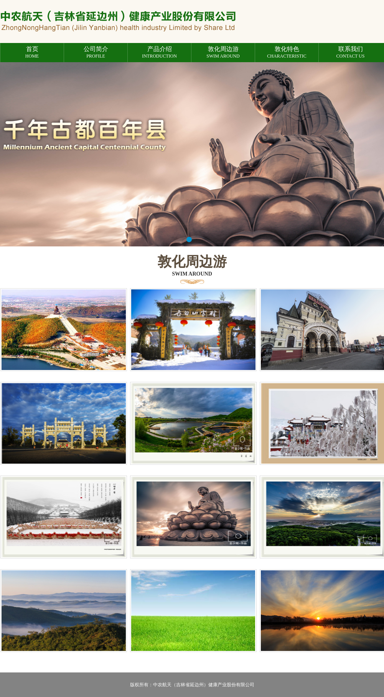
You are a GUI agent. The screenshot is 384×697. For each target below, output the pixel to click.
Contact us (350, 52)
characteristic (286, 52)
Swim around (223, 52)
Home (32, 52)
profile (95, 52)
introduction (159, 52)
